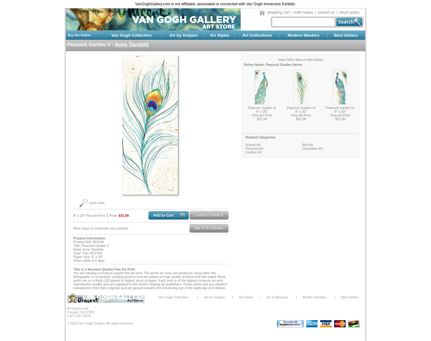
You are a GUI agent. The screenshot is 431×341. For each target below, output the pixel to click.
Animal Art (253, 145)
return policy (349, 12)
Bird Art (307, 145)
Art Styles (219, 35)
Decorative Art (312, 148)
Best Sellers (346, 35)
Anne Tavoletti (132, 44)
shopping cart (278, 12)
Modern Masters (303, 35)
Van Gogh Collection (131, 35)
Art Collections (257, 35)
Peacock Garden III (262, 108)
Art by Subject (183, 35)
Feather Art (253, 152)
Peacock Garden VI (301, 108)
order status (303, 12)
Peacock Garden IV (340, 108)
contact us (326, 12)
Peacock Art (254, 148)
